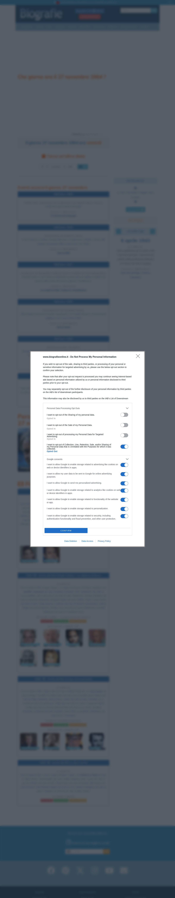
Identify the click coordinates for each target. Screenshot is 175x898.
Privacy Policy (104, 541)
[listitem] (87, 408)
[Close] (139, 357)
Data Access (87, 541)
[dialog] (87, 449)
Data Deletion (70, 541)
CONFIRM (66, 530)
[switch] (124, 415)
